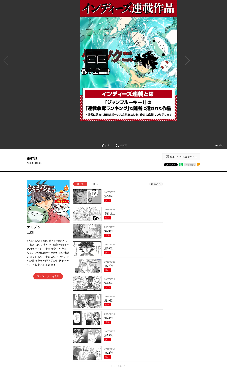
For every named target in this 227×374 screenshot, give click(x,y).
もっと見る (116, 366)
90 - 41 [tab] (80, 184)
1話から (157, 184)
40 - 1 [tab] (95, 184)
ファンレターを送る (48, 276)
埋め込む (191, 165)
